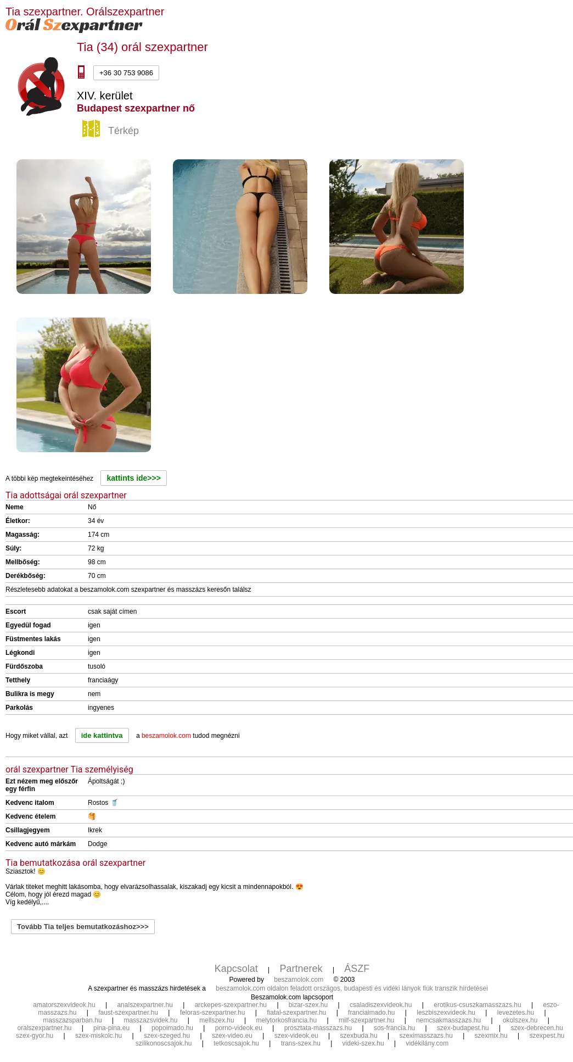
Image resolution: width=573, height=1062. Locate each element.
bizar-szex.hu (308, 1005)
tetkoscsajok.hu (236, 1043)
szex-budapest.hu (463, 1028)
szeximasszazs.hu (425, 1035)
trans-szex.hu (301, 1043)
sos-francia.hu (394, 1028)
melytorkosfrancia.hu (286, 1020)
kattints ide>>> (133, 478)
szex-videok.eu (296, 1035)
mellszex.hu (216, 1020)
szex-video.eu (232, 1035)
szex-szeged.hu (167, 1035)
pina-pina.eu (111, 1028)
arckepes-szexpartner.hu (231, 1005)
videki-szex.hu (363, 1043)
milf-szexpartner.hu (366, 1020)
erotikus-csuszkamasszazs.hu (477, 1005)
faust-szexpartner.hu (128, 1012)
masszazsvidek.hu (150, 1020)
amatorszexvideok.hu (64, 1005)
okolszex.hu (520, 1020)
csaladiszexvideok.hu (381, 1005)
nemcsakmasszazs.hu (448, 1020)
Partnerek (301, 968)
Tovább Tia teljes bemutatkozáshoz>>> (83, 926)
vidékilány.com (427, 1043)
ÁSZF (356, 968)
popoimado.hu (172, 1028)
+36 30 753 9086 (126, 73)
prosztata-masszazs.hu (318, 1028)
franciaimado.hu (371, 1012)
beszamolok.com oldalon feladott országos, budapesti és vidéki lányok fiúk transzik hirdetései (352, 988)
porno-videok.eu (238, 1028)
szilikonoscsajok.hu (164, 1043)
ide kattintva (102, 735)
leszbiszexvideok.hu (446, 1012)
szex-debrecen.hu (537, 1028)
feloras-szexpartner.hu (212, 1012)
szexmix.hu (491, 1035)
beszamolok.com (298, 979)
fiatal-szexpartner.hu (296, 1012)
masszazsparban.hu (72, 1020)
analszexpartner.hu (144, 1005)
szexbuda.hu (359, 1035)
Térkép (112, 131)
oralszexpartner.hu (45, 1028)
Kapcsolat (236, 968)
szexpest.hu (546, 1035)
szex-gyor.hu (34, 1035)
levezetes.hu (515, 1012)
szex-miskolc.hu (98, 1035)
